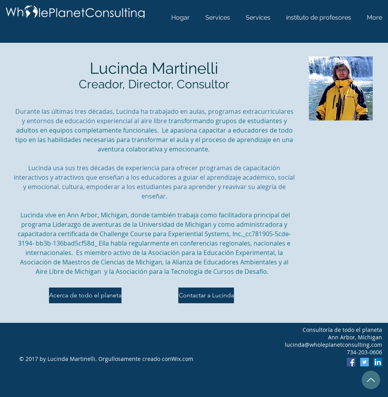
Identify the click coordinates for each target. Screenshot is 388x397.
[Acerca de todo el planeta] (85, 295)
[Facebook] (351, 362)
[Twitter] (364, 362)
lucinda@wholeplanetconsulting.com (333, 344)
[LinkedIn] (377, 362)
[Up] (371, 380)
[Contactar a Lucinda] (206, 295)
